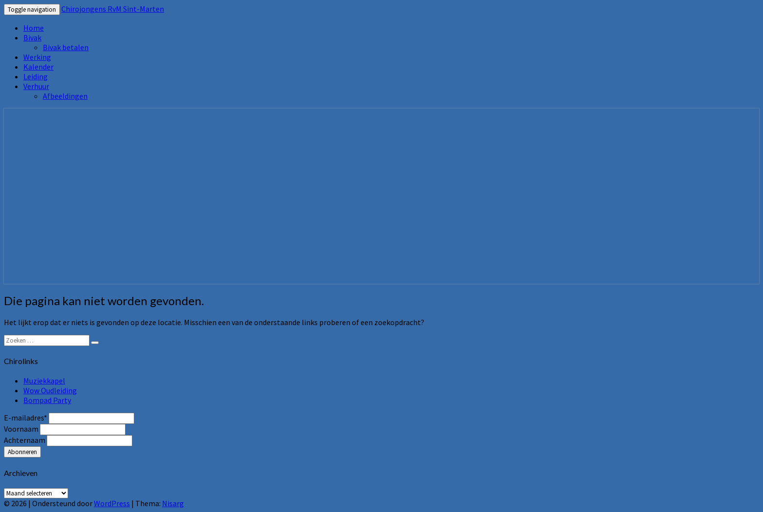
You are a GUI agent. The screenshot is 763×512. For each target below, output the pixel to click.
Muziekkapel (44, 380)
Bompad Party (47, 400)
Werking (37, 57)
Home (33, 28)
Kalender (38, 67)
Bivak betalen (66, 47)
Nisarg (173, 503)
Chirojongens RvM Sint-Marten (112, 9)
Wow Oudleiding (50, 390)
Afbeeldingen (65, 96)
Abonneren (22, 452)
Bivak (32, 37)
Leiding (35, 76)
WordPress (112, 503)
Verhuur (36, 86)
